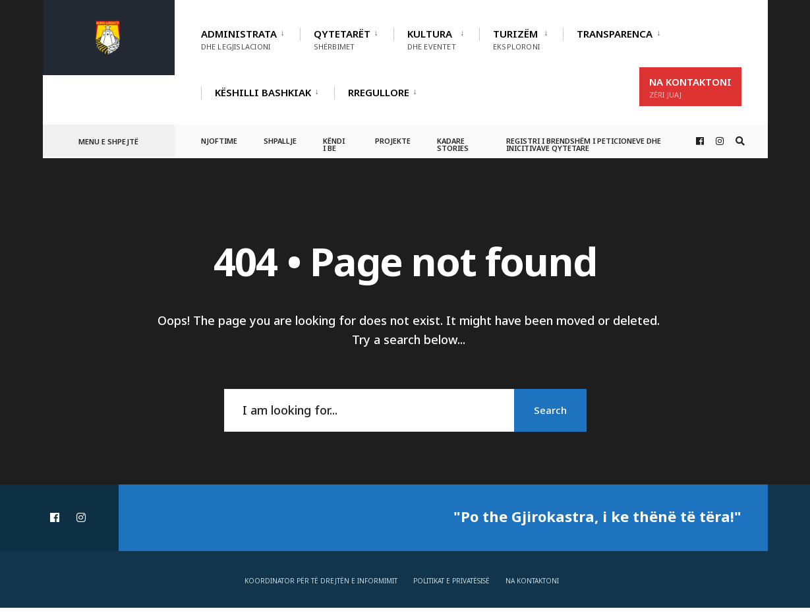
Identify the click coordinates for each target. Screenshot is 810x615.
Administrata (239, 39)
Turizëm (516, 39)
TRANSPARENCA (614, 33)
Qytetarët (342, 39)
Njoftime (219, 141)
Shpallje (280, 141)
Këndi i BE (334, 144)
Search (550, 410)
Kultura (431, 39)
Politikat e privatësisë (451, 580)
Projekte (393, 141)
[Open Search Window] (740, 141)
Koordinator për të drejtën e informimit (321, 580)
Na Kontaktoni (690, 87)
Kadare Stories (453, 144)
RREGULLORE (378, 92)
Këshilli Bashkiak (263, 92)
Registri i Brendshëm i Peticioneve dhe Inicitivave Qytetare (583, 144)
